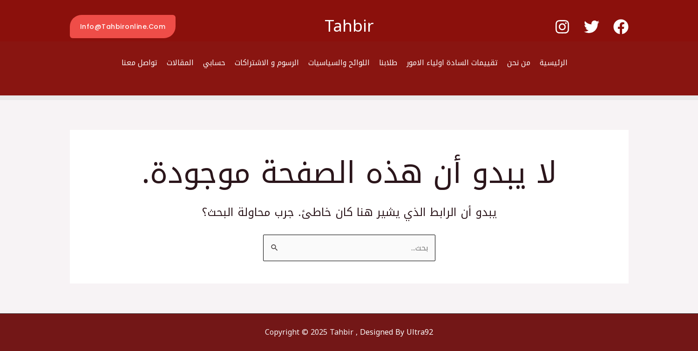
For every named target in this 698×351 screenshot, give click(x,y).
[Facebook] (621, 26)
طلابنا (388, 62)
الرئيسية (554, 62)
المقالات (180, 62)
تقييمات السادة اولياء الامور (452, 62)
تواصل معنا (139, 62)
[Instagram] (562, 26)
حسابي (214, 62)
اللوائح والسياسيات (339, 62)
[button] (123, 26)
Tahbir (349, 26)
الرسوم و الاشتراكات (267, 62)
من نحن (518, 62)
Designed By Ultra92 (396, 332)
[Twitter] (591, 26)
